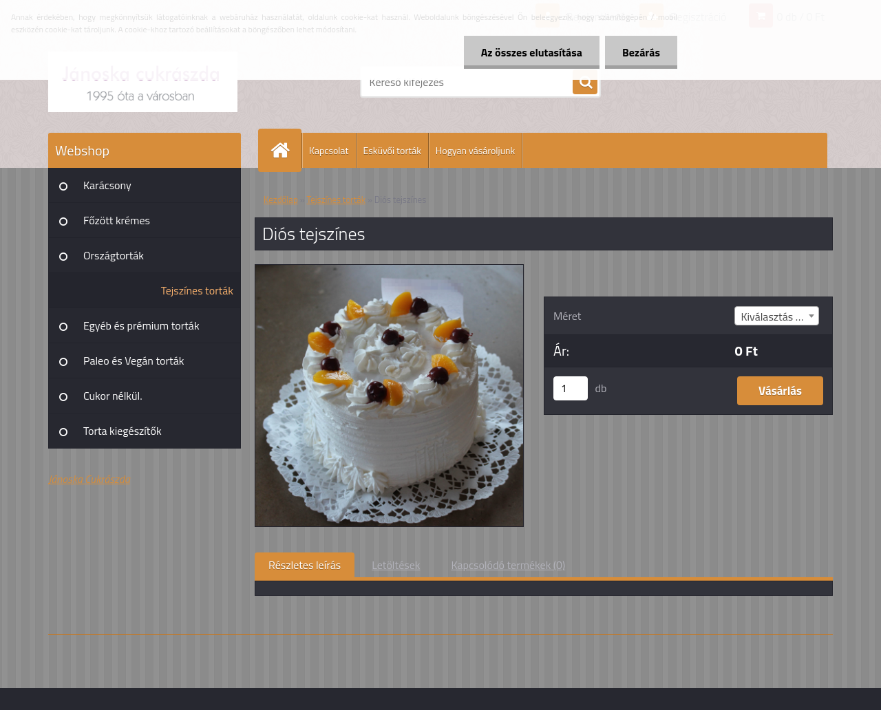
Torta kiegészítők (122, 430)
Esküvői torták (392, 150)
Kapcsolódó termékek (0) (508, 565)
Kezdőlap (281, 199)
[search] (585, 82)
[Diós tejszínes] (389, 270)
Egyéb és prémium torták (141, 325)
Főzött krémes (116, 220)
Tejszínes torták (197, 290)
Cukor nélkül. (112, 395)
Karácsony (107, 185)
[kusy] (570, 388)
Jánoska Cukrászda (89, 479)
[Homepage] (285, 150)
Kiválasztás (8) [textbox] (774, 316)
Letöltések (396, 565)
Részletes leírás (304, 565)
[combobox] (776, 315)
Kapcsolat (329, 150)
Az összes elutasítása (531, 52)
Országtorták (113, 255)
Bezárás (641, 52)
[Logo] (142, 81)
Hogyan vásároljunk (475, 150)
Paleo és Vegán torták (133, 360)
